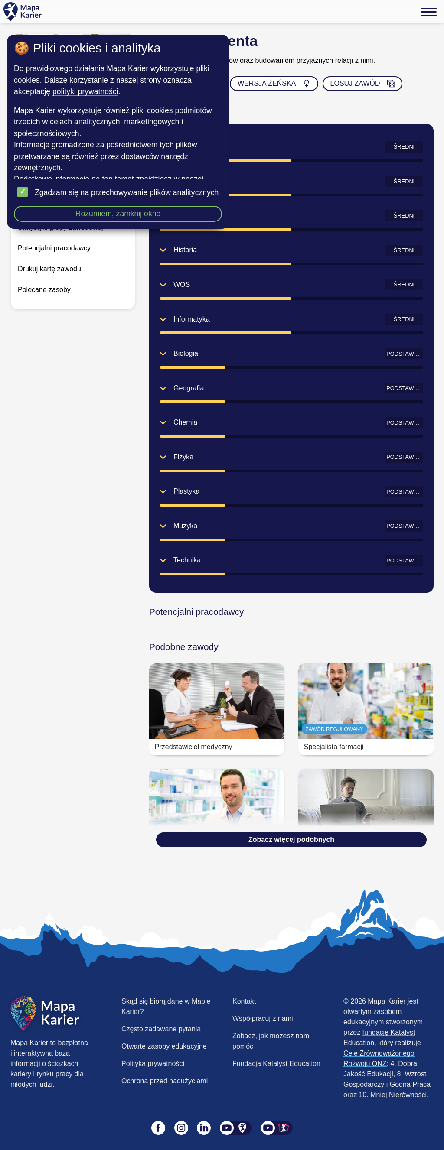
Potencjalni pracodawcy (54, 248)
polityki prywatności (85, 91)
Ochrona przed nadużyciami (164, 1081)
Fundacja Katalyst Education (276, 1063)
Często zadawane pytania (161, 1029)
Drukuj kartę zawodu (49, 269)
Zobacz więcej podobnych (291, 839)
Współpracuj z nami (262, 1018)
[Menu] (429, 11)
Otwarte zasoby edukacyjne (164, 1046)
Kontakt (244, 1001)
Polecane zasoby (44, 289)
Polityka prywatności (152, 1063)
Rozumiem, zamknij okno (118, 213)
